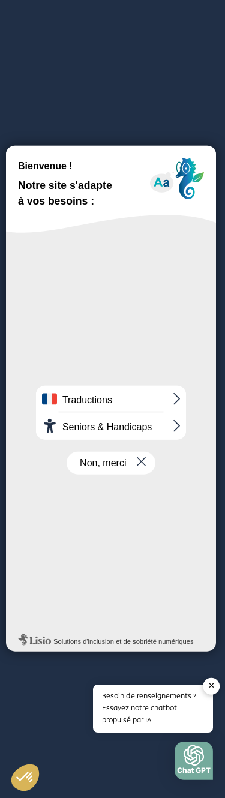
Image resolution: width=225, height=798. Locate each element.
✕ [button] (211, 685)
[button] (194, 764)
